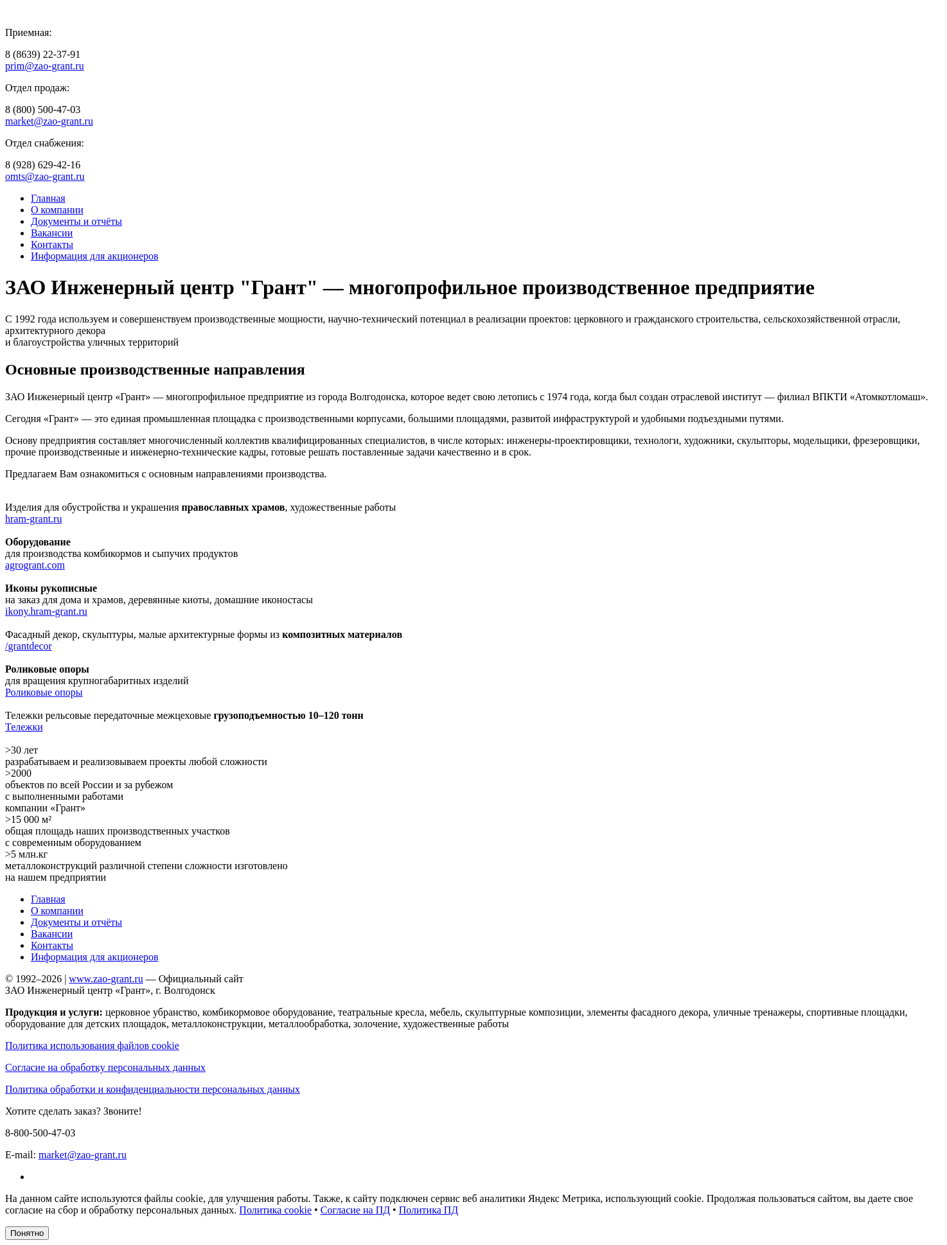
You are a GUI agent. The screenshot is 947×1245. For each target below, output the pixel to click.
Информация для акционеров (95, 256)
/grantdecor (28, 645)
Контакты (52, 244)
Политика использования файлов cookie (92, 1045)
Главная (48, 198)
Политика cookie (275, 1210)
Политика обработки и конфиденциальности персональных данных (152, 1089)
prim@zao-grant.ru (44, 65)
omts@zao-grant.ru (45, 176)
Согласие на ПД (355, 1210)
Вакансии (52, 232)
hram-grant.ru (33, 518)
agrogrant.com (35, 565)
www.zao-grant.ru (106, 978)
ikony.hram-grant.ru (46, 611)
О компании (57, 209)
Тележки (24, 726)
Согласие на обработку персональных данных (105, 1067)
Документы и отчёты (76, 221)
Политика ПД (429, 1210)
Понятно (27, 1233)
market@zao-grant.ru (49, 121)
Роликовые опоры (44, 692)
